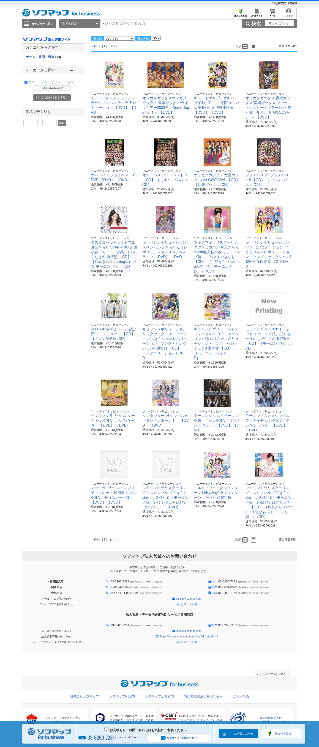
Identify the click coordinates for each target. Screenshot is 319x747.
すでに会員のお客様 (241, 733)
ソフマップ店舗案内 (159, 696)
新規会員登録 (240, 14)
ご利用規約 (279, 3)
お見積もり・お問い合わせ (179, 738)
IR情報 (292, 3)
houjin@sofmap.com (189, 598)
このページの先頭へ (274, 673)
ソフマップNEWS (122, 696)
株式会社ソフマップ (84, 696)
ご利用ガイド (256, 14)
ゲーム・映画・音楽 (43, 57)
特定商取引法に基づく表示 (203, 696)
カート (272, 14)
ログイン (288, 14)
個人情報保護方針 (271, 717)
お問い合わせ (189, 604)
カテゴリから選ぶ (42, 23)
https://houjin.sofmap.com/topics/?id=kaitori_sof (189, 636)
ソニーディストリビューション (51, 82)
